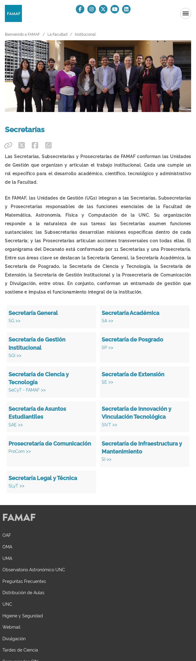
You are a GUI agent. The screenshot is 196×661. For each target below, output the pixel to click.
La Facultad (57, 34)
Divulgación (14, 638)
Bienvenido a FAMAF (22, 34)
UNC (7, 604)
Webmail (11, 627)
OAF (6, 535)
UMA (7, 558)
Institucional (85, 34)
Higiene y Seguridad (22, 615)
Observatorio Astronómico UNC (33, 569)
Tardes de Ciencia (20, 649)
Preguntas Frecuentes (24, 581)
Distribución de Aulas (23, 592)
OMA (7, 546)
